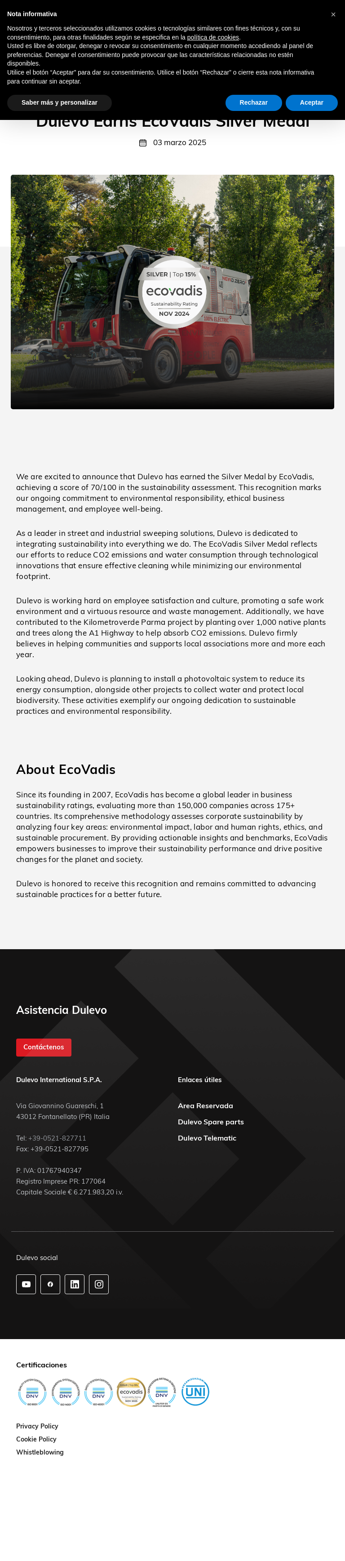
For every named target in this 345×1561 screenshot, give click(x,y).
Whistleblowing (40, 1452)
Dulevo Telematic (207, 1137)
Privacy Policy (37, 1426)
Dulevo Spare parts (211, 1121)
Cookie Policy (36, 1439)
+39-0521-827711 (57, 1138)
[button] (333, 14)
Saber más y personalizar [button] (59, 102)
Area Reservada (205, 1105)
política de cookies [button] (213, 37)
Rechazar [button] (254, 102)
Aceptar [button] (311, 102)
